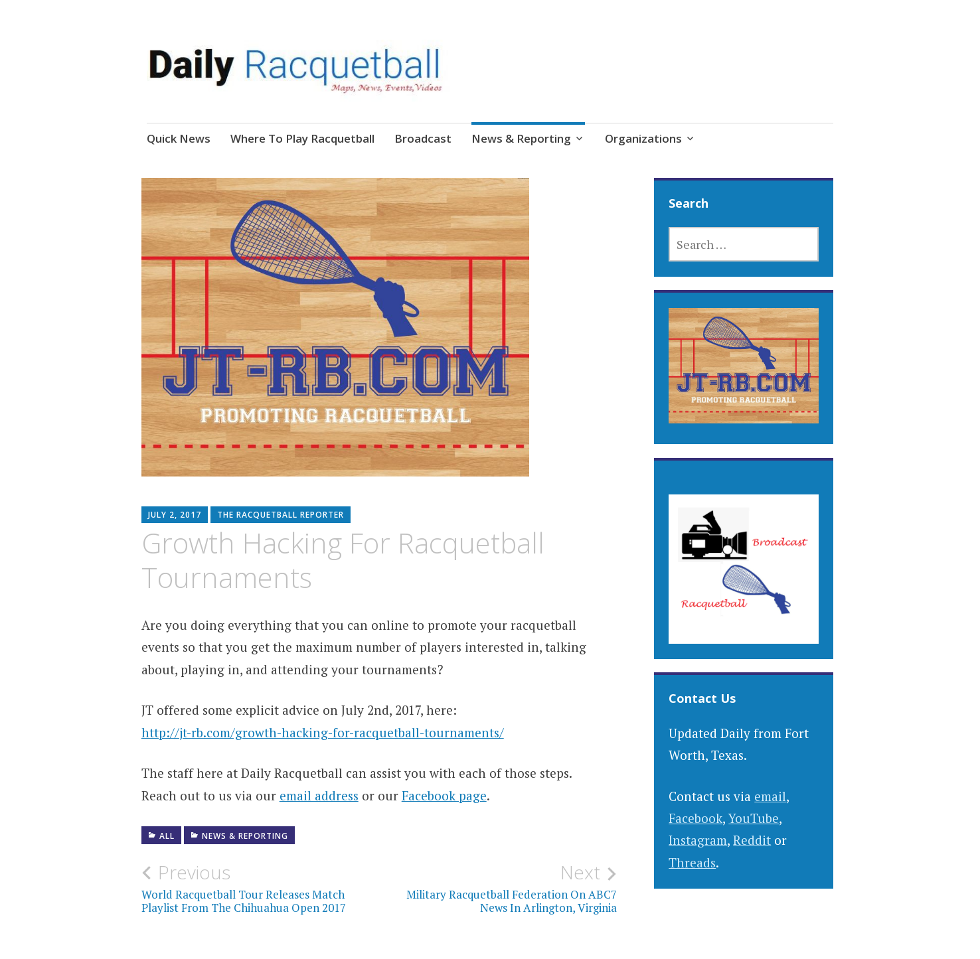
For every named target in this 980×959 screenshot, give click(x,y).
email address (319, 795)
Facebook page (444, 795)
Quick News (178, 138)
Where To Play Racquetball (302, 138)
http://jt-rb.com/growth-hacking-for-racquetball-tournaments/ (322, 732)
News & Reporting (521, 138)
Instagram (698, 840)
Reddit (752, 840)
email (770, 796)
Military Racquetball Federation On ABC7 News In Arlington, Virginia (498, 888)
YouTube (753, 818)
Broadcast (422, 138)
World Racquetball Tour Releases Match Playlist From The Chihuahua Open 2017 (260, 888)
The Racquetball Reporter (280, 514)
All (167, 836)
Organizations (643, 138)
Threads (692, 862)
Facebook (695, 818)
